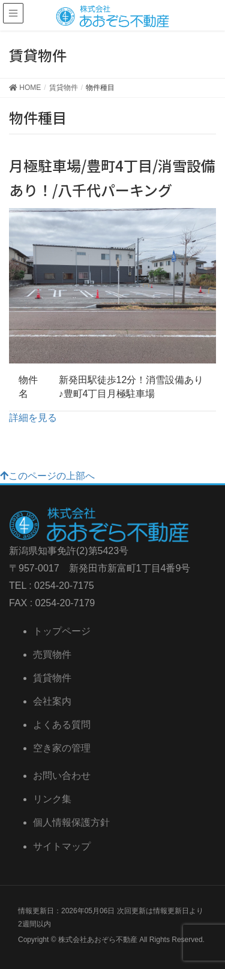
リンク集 (52, 799)
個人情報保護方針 (71, 822)
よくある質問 (62, 725)
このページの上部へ (47, 476)
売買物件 (52, 654)
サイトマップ (62, 846)
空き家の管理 (62, 748)
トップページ (62, 631)
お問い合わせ (62, 776)
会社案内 (52, 701)
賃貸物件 (52, 678)
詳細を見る (33, 418)
